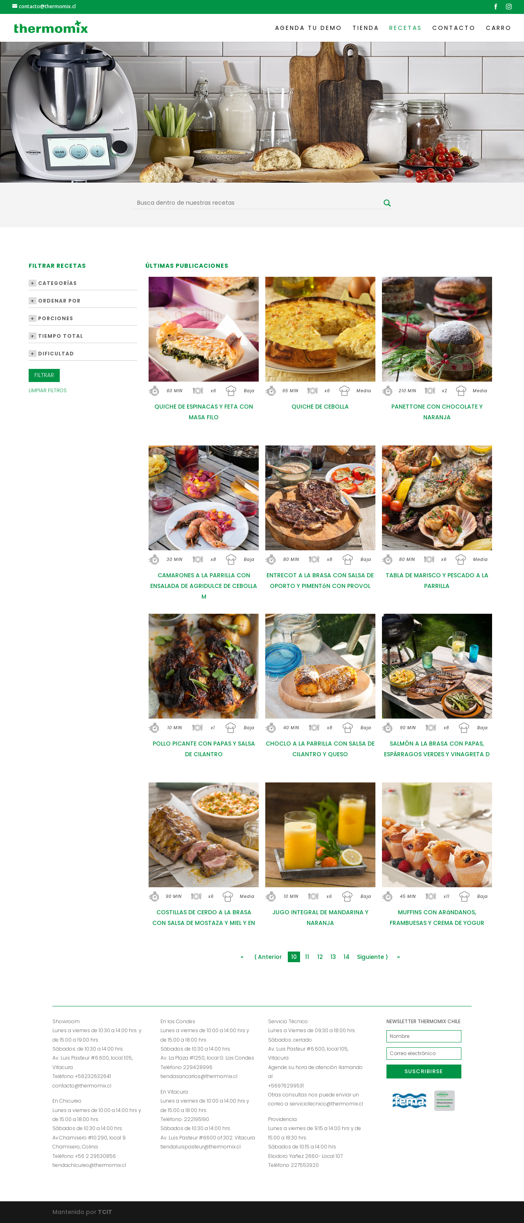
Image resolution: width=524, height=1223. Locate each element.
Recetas (405, 28)
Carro (499, 28)
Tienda (365, 28)
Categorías (53, 283)
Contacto (454, 28)
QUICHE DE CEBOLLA (320, 406)
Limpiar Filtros (48, 390)
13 (333, 957)
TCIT (104, 1212)
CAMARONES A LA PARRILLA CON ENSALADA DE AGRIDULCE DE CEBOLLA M (203, 586)
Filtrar (44, 375)
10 (294, 957)
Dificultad (51, 353)
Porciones (51, 318)
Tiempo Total (56, 335)
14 (346, 957)
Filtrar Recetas (57, 266)
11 (307, 957)
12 (320, 957)
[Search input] (258, 203)
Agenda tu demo (308, 28)
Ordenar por (55, 300)
